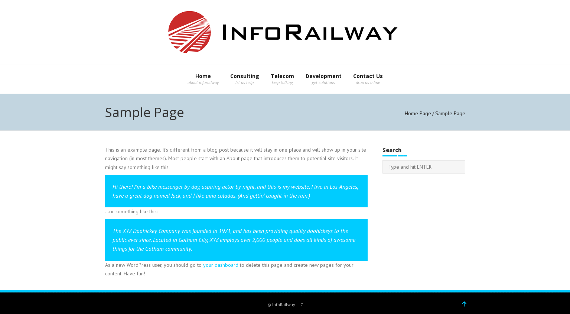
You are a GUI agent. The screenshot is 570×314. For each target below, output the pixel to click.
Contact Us (368, 76)
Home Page (418, 113)
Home (203, 76)
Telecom (282, 76)
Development (324, 76)
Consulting (244, 76)
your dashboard (220, 265)
